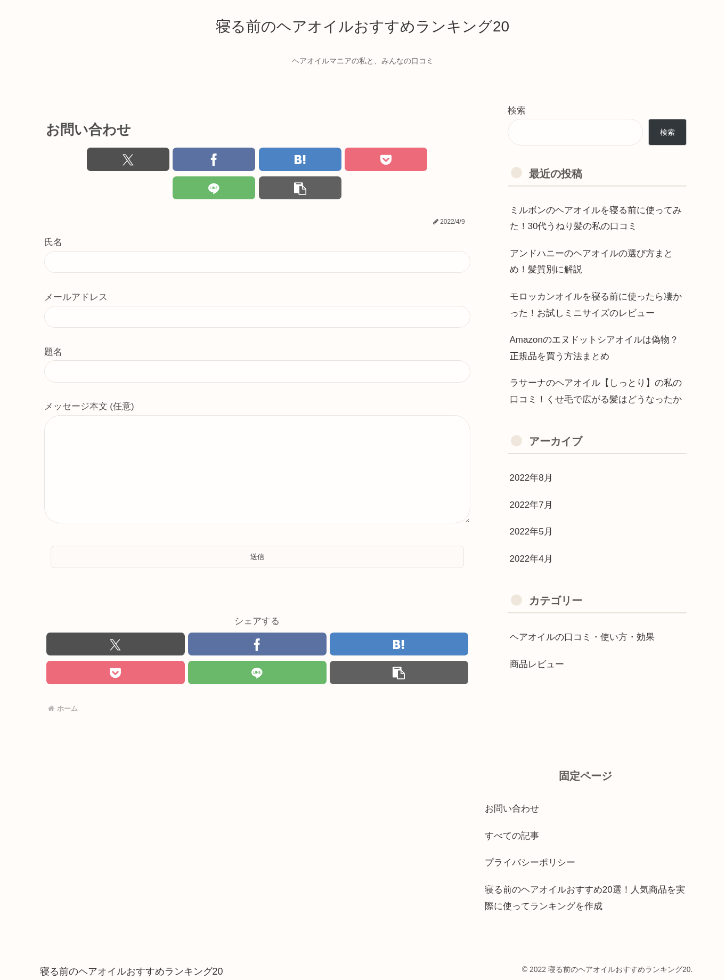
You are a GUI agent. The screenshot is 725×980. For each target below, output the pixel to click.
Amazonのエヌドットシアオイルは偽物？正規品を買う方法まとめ (594, 348)
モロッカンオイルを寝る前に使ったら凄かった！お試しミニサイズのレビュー (596, 304)
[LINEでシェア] (364, 160)
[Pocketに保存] (293, 160)
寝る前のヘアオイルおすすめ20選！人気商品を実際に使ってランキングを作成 (585, 893)
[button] (436, 160)
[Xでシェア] (78, 160)
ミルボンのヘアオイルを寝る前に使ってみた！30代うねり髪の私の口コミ (596, 218)
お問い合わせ (512, 804)
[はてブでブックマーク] (221, 160)
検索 (517, 111)
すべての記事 (512, 830)
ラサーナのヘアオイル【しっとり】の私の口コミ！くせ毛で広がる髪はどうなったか (596, 391)
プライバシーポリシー (530, 858)
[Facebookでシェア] (150, 160)
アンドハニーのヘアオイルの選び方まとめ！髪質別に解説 (591, 261)
